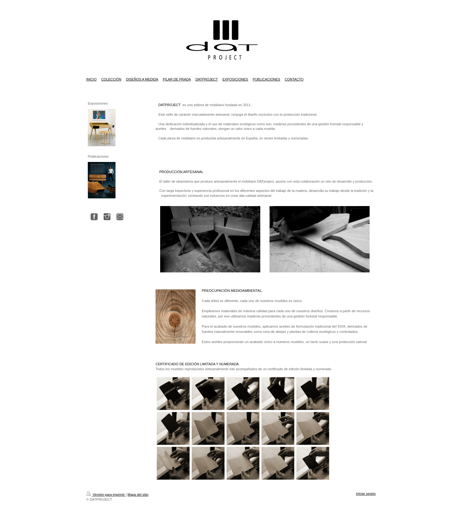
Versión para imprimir (106, 494)
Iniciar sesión (366, 493)
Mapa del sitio (138, 494)
